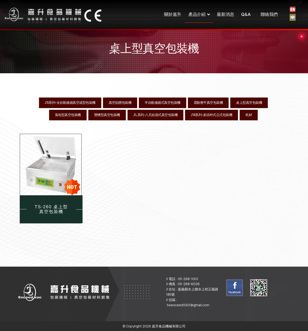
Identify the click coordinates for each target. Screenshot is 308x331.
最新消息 (225, 14)
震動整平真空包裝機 (208, 102)
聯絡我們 (269, 14)
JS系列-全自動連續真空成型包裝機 (70, 102)
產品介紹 (196, 14)
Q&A (245, 14)
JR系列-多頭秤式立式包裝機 (211, 115)
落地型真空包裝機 (68, 115)
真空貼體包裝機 (120, 102)
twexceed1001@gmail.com (188, 305)
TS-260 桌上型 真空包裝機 (51, 209)
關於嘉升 (172, 14)
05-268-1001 (188, 278)
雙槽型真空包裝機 (107, 115)
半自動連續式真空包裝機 (162, 102)
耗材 (248, 115)
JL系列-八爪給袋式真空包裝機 (155, 115)
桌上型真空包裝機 (249, 102)
